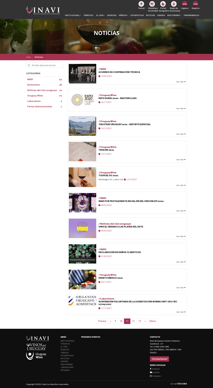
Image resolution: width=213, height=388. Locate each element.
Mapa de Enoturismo (174, 6)
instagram (155, 376)
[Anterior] (110, 321)
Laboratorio (67, 367)
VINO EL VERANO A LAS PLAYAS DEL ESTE (121, 226)
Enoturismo (173, 15)
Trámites (88, 15)
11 (127, 321)
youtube (154, 372)
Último (152, 321)
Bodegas (111, 15)
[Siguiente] (145, 321)
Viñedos (123, 15)
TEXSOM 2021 (106, 150)
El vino (100, 15)
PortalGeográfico (164, 6)
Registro (196, 5)
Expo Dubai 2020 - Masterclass (118, 98)
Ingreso (184, 5)
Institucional (72, 15)
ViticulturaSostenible (153, 6)
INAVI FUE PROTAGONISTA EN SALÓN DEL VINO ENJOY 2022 (131, 201)
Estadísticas (137, 15)
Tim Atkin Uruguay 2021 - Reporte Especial (125, 124)
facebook (155, 369)
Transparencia (191, 15)
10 (121, 321)
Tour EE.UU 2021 (108, 175)
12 (133, 321)
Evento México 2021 (111, 278)
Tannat (141, 5)
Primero (102, 321)
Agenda (161, 15)
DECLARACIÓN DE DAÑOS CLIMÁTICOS (120, 252)
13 (139, 321)
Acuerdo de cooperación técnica (119, 72)
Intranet (65, 370)
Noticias (150, 15)
